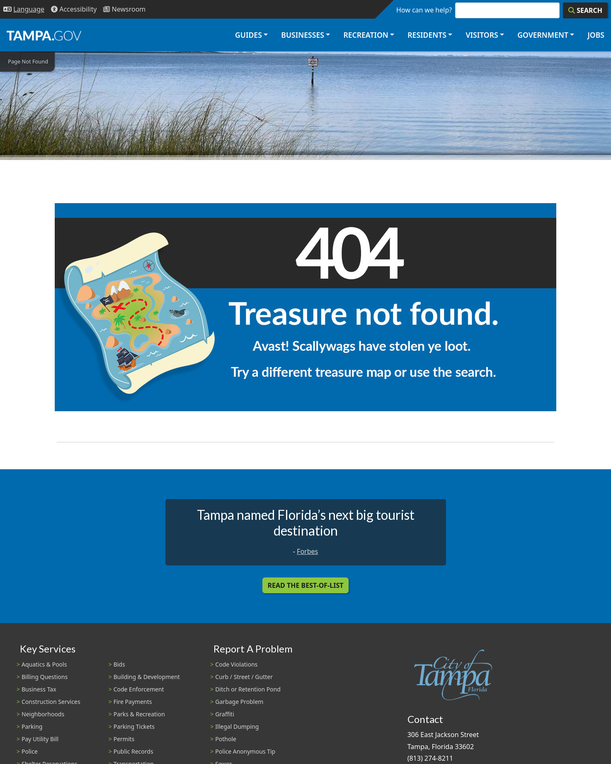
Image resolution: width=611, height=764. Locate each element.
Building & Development (147, 677)
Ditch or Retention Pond (248, 689)
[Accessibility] (74, 9)
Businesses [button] (302, 35)
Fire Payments (133, 702)
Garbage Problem (239, 702)
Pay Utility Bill (40, 739)
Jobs (595, 35)
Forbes (307, 551)
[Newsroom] (124, 9)
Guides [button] (248, 35)
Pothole (225, 739)
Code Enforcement (139, 689)
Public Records (133, 751)
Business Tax (39, 689)
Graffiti (224, 714)
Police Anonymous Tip (245, 751)
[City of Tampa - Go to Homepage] (44, 35)
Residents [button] (426, 35)
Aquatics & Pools (44, 664)
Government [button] (542, 35)
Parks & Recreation (139, 714)
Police (30, 751)
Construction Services (51, 702)
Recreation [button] (365, 35)
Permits (124, 739)
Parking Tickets (134, 726)
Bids (119, 664)
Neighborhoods (43, 714)
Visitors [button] (482, 35)
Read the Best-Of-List (306, 585)
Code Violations (236, 664)
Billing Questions (45, 677)
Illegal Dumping (237, 726)
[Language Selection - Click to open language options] (24, 9)
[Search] (585, 10)
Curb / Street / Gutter (244, 677)
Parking (32, 726)
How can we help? (424, 10)
